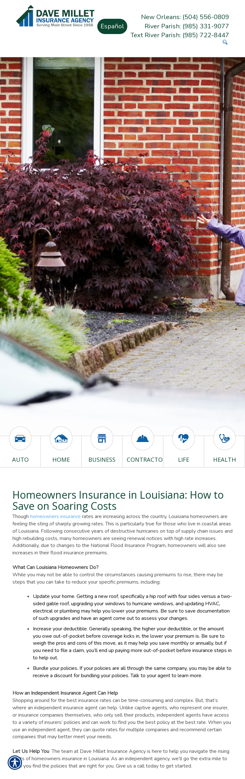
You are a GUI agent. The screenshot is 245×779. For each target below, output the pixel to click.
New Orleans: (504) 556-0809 (185, 17)
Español (112, 26)
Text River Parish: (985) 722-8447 (179, 35)
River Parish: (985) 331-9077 (187, 26)
